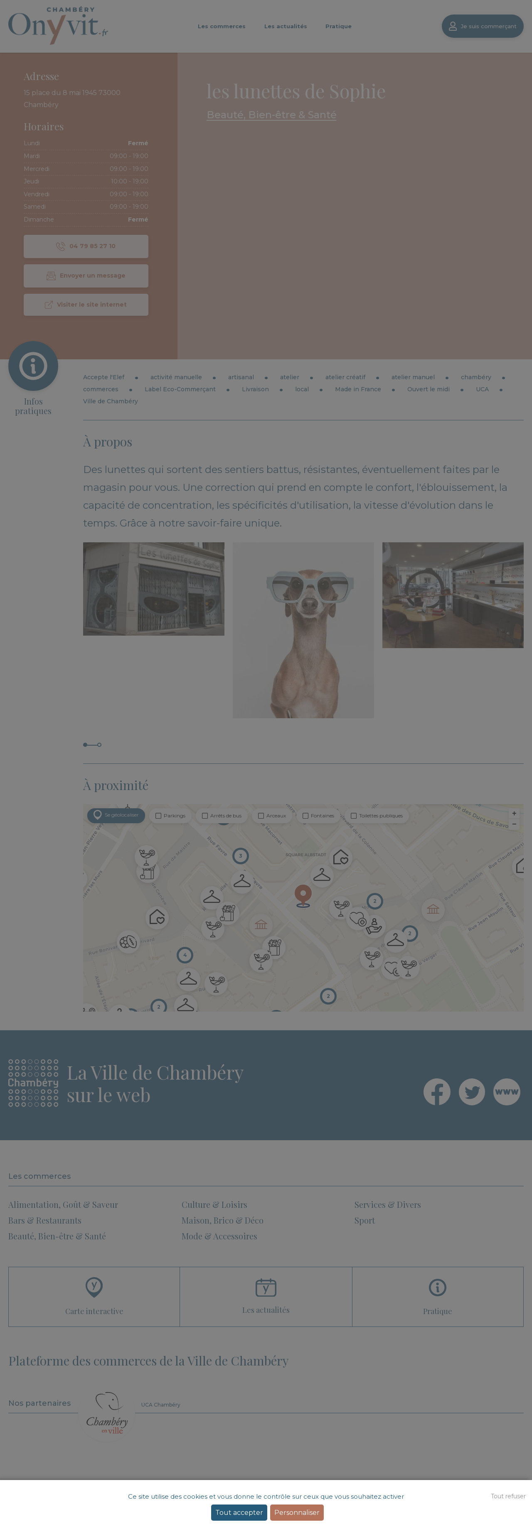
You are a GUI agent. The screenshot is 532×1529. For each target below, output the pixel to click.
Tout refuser (508, 1496)
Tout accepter (239, 1513)
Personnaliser (297, 1513)
